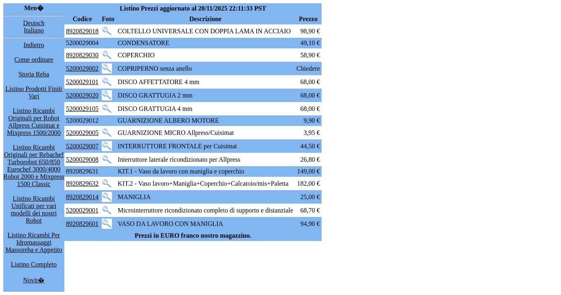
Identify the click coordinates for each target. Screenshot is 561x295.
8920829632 (82, 183)
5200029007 (82, 146)
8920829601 (82, 223)
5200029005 (82, 132)
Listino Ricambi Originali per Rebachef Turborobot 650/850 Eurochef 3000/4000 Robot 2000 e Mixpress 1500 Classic (33, 165)
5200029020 (82, 95)
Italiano (34, 30)
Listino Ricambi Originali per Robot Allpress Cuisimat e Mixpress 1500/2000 (34, 121)
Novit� (33, 280)
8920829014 (82, 196)
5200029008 (82, 159)
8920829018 (82, 31)
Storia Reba (33, 74)
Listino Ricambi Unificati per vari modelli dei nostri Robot (34, 209)
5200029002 (82, 68)
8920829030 (82, 55)
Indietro (34, 44)
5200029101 (82, 81)
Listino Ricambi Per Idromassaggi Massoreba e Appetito (33, 242)
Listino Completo (34, 264)
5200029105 (82, 108)
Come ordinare (33, 59)
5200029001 (82, 210)
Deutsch (33, 23)
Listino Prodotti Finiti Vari (33, 92)
